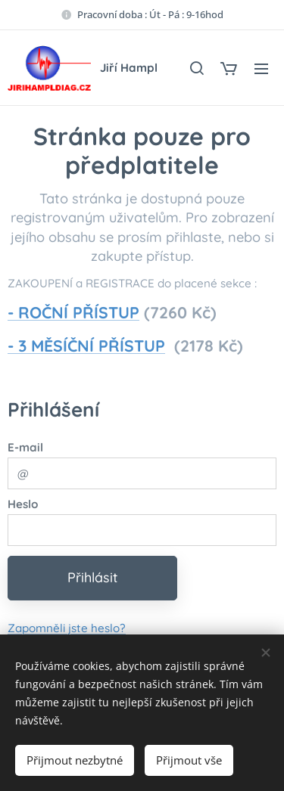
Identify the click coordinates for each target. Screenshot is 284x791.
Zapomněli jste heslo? (67, 627)
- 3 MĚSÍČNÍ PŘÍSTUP (86, 345)
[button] (196, 68)
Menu (261, 69)
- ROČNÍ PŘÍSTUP (73, 312)
